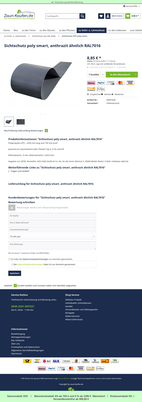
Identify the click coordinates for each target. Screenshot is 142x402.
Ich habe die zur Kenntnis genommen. (42, 259)
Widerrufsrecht (72, 316)
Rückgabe (69, 312)
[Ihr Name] (52, 215)
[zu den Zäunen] (47, 30)
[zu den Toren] (29, 30)
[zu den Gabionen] (117, 30)
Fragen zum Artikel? (18, 171)
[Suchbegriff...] (65, 16)
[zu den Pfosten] (67, 30)
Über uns (15, 343)
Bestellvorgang (18, 334)
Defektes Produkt (73, 299)
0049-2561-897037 (22, 306)
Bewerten (117, 94)
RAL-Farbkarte (17, 340)
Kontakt (69, 306)
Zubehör (10, 285)
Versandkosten (64, 378)
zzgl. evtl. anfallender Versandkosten (110, 64)
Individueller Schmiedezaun (78, 303)
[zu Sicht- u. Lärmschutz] (91, 30)
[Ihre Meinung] (52, 245)
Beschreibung (10, 130)
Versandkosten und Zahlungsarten (81, 309)
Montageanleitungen (21, 337)
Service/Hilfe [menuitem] (130, 6)
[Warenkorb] (132, 16)
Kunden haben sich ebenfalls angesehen (57, 285)
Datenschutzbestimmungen (36, 259)
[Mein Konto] (114, 16)
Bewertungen (39, 130)
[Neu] (16, 30)
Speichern (14, 273)
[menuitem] (65, 17)
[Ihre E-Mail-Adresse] (52, 222)
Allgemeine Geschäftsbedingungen (27, 350)
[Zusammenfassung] (52, 229)
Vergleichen (94, 94)
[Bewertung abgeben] (52, 236)
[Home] (6, 30)
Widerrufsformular (74, 319)
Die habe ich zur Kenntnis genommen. (45, 264)
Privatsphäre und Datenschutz (25, 347)
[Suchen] (82, 16)
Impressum (16, 353)
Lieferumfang (24, 130)
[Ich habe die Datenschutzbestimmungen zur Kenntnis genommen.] (9, 259)
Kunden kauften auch (27, 285)
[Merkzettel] (101, 16)
